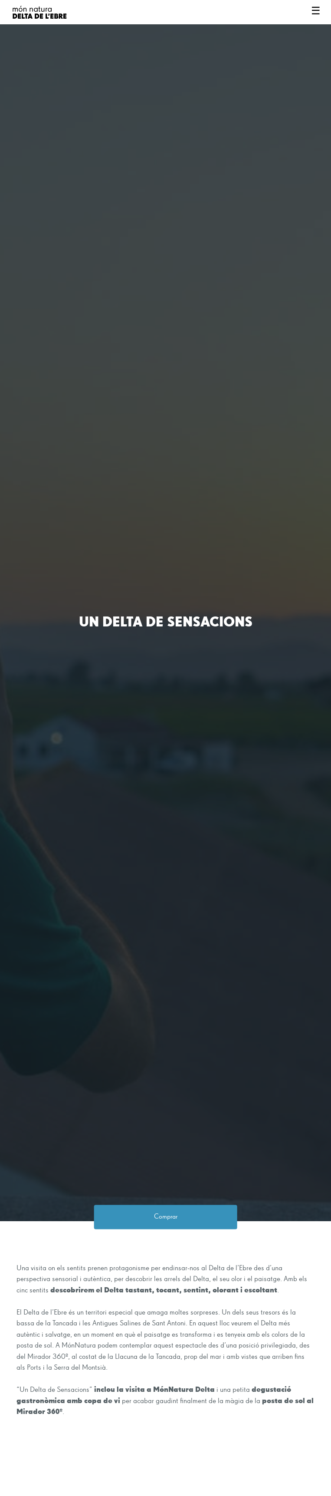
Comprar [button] (165, 1216)
